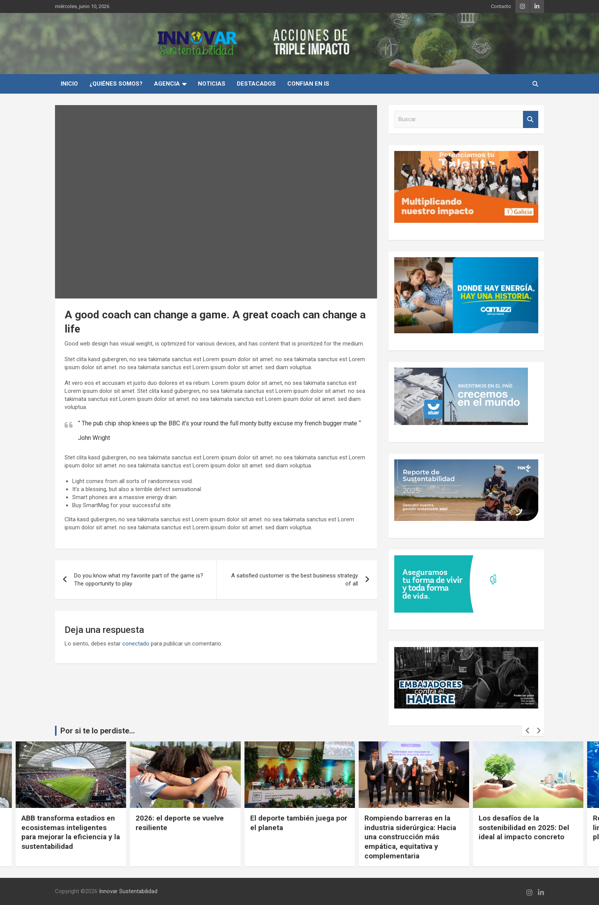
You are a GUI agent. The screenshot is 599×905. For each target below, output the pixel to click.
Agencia (167, 83)
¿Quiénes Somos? (115, 83)
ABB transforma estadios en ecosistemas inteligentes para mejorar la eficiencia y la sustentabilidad (70, 832)
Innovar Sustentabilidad (128, 891)
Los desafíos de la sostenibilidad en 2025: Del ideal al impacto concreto (524, 827)
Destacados (256, 83)
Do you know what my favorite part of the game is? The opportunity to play (138, 579)
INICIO (69, 83)
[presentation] (527, 730)
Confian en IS (308, 83)
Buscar (530, 119)
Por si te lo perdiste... (97, 730)
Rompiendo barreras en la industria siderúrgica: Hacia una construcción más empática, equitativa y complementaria (410, 837)
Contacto (501, 6)
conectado (135, 643)
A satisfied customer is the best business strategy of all (294, 579)
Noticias (211, 83)
